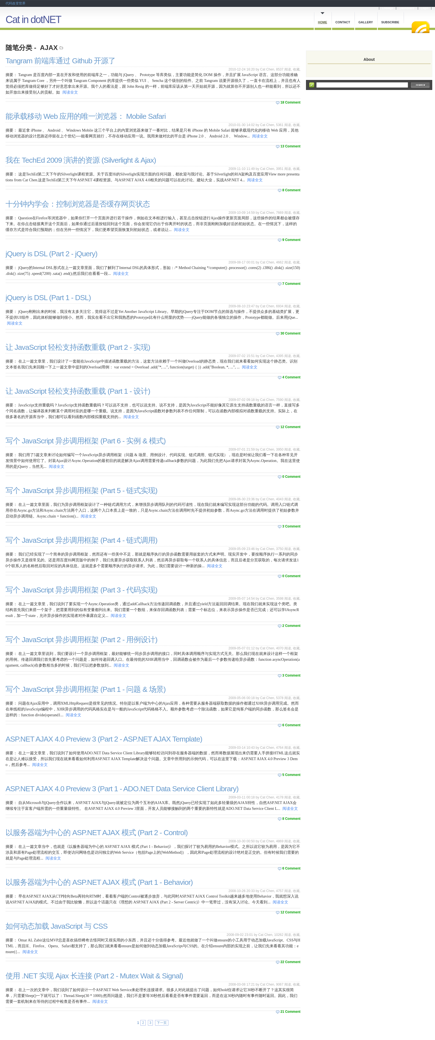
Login (424, 8)
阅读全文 (70, 92)
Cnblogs (387, 8)
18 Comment (290, 102)
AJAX (49, 47)
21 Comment (290, 1012)
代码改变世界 (16, 3)
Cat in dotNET (33, 19)
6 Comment (291, 725)
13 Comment (290, 146)
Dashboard (407, 8)
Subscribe (390, 22)
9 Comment (291, 240)
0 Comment (291, 477)
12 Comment (290, 427)
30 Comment (290, 333)
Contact (342, 22)
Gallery (365, 22)
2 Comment (291, 626)
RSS (420, 27)
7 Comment (291, 284)
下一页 (162, 1023)
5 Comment (291, 775)
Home (322, 22)
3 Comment (291, 526)
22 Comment (290, 962)
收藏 (296, 69)
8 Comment (291, 190)
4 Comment (291, 377)
